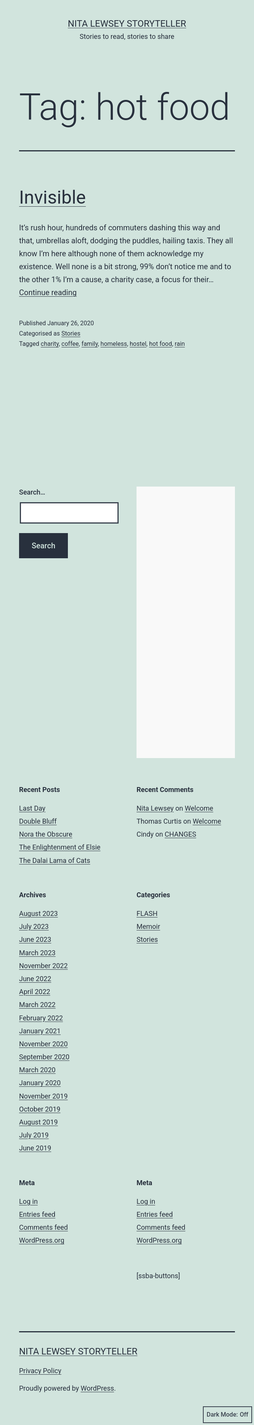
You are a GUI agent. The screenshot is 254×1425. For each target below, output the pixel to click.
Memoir (148, 926)
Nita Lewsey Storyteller (127, 23)
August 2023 (38, 913)
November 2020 (43, 1044)
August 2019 (38, 1122)
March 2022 (37, 1005)
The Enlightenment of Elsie (59, 847)
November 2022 (43, 966)
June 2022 (35, 979)
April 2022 (34, 992)
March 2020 (37, 1070)
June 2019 (35, 1148)
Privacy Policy (40, 1371)
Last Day (32, 808)
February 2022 (41, 1018)
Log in (28, 1201)
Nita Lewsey (155, 808)
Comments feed (43, 1227)
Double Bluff (38, 821)
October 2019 (39, 1109)
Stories (70, 333)
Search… (32, 492)
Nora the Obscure (45, 834)
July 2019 (34, 1135)
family (90, 343)
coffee (70, 343)
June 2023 (35, 939)
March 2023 (37, 953)
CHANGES (180, 834)
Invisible (52, 197)
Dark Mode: (227, 1414)
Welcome (199, 808)
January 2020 (40, 1083)
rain (180, 343)
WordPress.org (41, 1240)
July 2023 (34, 926)
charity (50, 343)
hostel (138, 343)
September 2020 (44, 1057)
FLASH (147, 913)
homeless (114, 343)
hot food (160, 343)
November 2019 (43, 1096)
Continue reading (48, 292)
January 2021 (40, 1031)
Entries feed (37, 1214)
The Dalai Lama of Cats (54, 860)
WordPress (97, 1388)
